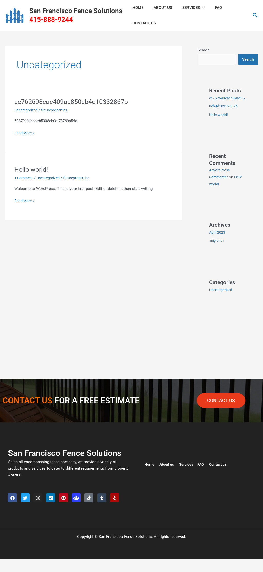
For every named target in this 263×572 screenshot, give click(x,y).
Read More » (25, 132)
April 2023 (217, 232)
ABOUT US (159, 7)
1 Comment (24, 178)
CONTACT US (143, 23)
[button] (195, 7)
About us (167, 463)
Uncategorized (26, 110)
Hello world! (32, 169)
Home (150, 463)
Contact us (221, 463)
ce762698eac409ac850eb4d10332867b (75, 102)
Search (203, 50)
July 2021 (217, 241)
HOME (136, 7)
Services (187, 7)
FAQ (209, 7)
